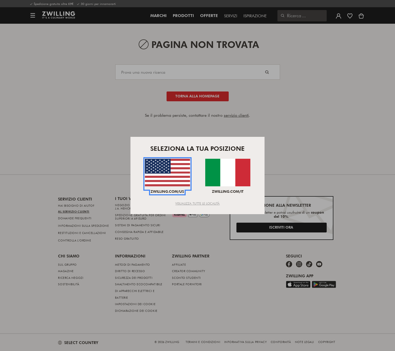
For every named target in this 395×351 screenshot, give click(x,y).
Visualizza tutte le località (197, 203)
